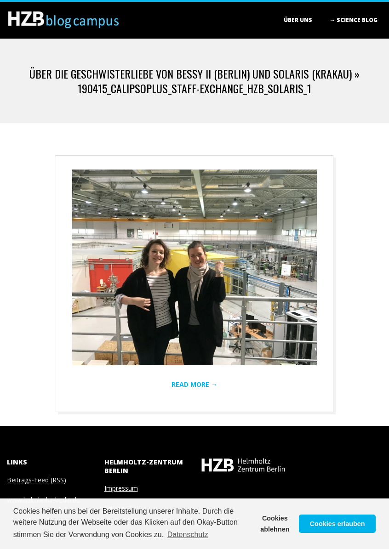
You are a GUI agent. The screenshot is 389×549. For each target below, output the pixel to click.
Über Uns (298, 20)
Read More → (194, 384)
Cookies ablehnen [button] (274, 524)
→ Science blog (354, 20)
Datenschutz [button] (187, 534)
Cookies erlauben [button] (337, 523)
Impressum (121, 488)
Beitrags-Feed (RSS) (36, 479)
